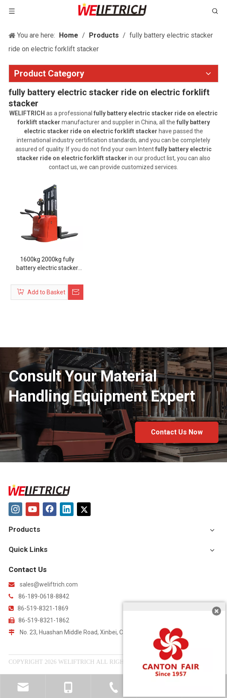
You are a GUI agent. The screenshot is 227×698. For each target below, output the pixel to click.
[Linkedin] (67, 509)
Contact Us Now (177, 432)
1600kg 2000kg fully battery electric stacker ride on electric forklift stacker (47, 264)
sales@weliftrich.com (49, 584)
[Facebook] (49, 509)
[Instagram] (15, 509)
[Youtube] (32, 509)
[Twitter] (84, 509)
